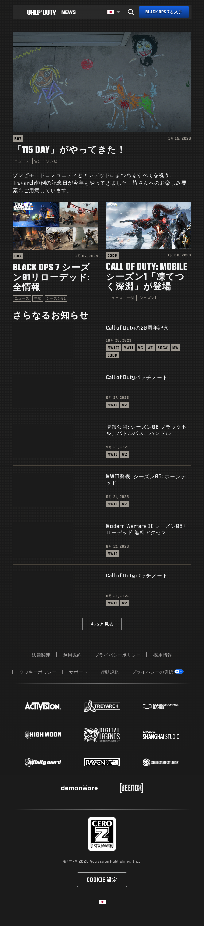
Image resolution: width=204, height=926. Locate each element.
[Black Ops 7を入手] (164, 12)
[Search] (131, 12)
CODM (113, 255)
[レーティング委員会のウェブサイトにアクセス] (102, 834)
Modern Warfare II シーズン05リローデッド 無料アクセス (147, 529)
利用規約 (72, 654)
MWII (129, 348)
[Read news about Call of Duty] (68, 12)
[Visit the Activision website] (43, 706)
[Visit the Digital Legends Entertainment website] (102, 735)
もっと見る (102, 624)
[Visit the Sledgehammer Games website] (161, 706)
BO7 (18, 138)
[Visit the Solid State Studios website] (161, 762)
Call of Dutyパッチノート (137, 377)
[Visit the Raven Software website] (102, 762)
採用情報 (162, 654)
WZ (150, 348)
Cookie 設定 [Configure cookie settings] (102, 879)
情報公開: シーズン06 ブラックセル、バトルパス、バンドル (146, 430)
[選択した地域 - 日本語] (113, 12)
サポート (78, 672)
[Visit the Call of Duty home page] (41, 12)
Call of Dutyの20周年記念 (137, 327)
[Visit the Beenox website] (131, 788)
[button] (19, 12)
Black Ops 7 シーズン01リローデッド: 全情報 (51, 276)
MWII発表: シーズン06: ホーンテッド (146, 479)
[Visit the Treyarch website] (102, 706)
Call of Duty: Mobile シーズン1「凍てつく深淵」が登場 (146, 276)
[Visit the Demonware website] (79, 787)
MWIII (113, 348)
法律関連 (41, 654)
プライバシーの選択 (152, 672)
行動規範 (110, 672)
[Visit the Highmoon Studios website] (43, 734)
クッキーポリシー (38, 672)
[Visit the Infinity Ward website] (43, 762)
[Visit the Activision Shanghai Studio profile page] (161, 735)
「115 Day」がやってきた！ (69, 149)
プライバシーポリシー (118, 654)
